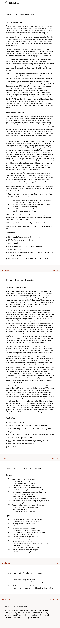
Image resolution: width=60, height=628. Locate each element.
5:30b (10, 252)
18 (39, 237)
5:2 (9, 237)
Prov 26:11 (16, 447)
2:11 (9, 434)
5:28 (9, 246)
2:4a (9, 422)
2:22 (9, 447)
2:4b (9, 425)
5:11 (32, 237)
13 (36, 237)
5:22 (9, 243)
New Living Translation (15, 606)
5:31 (9, 258)
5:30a (10, 249)
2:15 (9, 444)
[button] (32, 6)
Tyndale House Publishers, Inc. (30, 615)
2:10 (9, 428)
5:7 (9, 240)
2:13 (9, 440)
